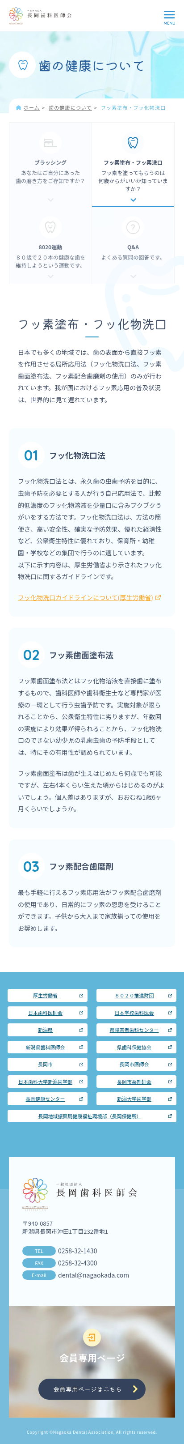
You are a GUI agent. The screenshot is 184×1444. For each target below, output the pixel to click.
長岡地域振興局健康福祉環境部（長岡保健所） (90, 1116)
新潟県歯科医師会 (45, 1047)
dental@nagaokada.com (93, 1274)
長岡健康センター (45, 1098)
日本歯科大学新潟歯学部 (45, 1081)
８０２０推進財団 (134, 995)
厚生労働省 (45, 995)
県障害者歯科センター (134, 1029)
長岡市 (45, 1064)
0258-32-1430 (77, 1250)
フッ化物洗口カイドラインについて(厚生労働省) (89, 597)
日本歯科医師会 (45, 1012)
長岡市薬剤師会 (134, 1081)
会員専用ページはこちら (87, 1388)
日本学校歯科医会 (134, 1012)
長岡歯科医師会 (40, 16)
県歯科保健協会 (134, 1047)
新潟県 (45, 1029)
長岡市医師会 (134, 1064)
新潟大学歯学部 (134, 1098)
